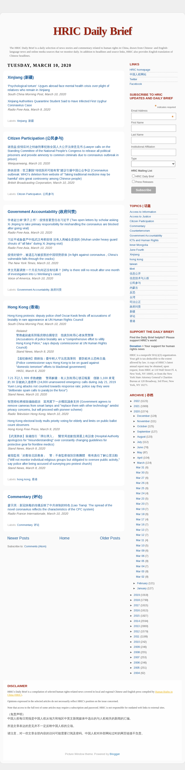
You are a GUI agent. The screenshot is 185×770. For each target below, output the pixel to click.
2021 (137, 406)
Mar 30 (140, 472)
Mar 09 (140, 550)
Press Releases (144, 182)
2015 (137, 615)
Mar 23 (140, 498)
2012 (137, 631)
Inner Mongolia (139, 245)
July (140, 442)
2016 (137, 610)
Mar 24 (140, 493)
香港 (34, 479)
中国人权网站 (138, 74)
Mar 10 (140, 545)
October (142, 426)
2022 (137, 401)
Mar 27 (140, 477)
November (144, 421)
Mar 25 (140, 488)
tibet (132, 268)
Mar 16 (140, 524)
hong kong (23, 479)
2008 (137, 652)
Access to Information (143, 211)
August (141, 436)
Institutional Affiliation (143, 146)
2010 (137, 641)
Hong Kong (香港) (24, 307)
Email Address (152, 110)
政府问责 (56, 289)
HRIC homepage (140, 69)
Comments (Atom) (35, 546)
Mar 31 (140, 467)
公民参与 (48, 194)
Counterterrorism (140, 230)
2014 (137, 621)
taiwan (133, 264)
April (140, 457)
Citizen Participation (29, 194)
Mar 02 (140, 576)
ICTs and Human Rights (144, 240)
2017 (137, 605)
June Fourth (137, 249)
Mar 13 (140, 529)
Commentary (24, 525)
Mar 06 (140, 555)
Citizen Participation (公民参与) (35, 138)
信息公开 (135, 273)
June (140, 447)
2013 (137, 626)
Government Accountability (33, 289)
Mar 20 (140, 503)
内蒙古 (134, 287)
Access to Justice (140, 216)
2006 (137, 662)
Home (65, 538)
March (141, 462)
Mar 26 (140, 483)
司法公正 (135, 302)
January (142, 588)
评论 (36, 525)
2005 (137, 667)
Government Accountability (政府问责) (42, 212)
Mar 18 (140, 514)
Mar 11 (140, 540)
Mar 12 (140, 534)
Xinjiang (22, 120)
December (144, 415)
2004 (137, 673)
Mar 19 (140, 509)
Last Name (137, 134)
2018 (137, 600)
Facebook (136, 84)
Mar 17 (140, 519)
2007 (137, 657)
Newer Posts (18, 538)
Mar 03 (140, 571)
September (144, 431)
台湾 (132, 297)
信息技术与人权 (139, 278)
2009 (137, 646)
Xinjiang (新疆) (21, 77)
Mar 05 (140, 561)
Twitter (133, 79)
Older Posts (110, 538)
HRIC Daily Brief (92, 31)
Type (134, 158)
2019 (137, 595)
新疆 (31, 120)
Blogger (115, 754)
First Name (137, 122)
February (142, 583)
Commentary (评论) (25, 497)
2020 (137, 411)
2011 (137, 636)
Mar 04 (140, 566)
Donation (135, 346)
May (140, 452)
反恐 (132, 292)
